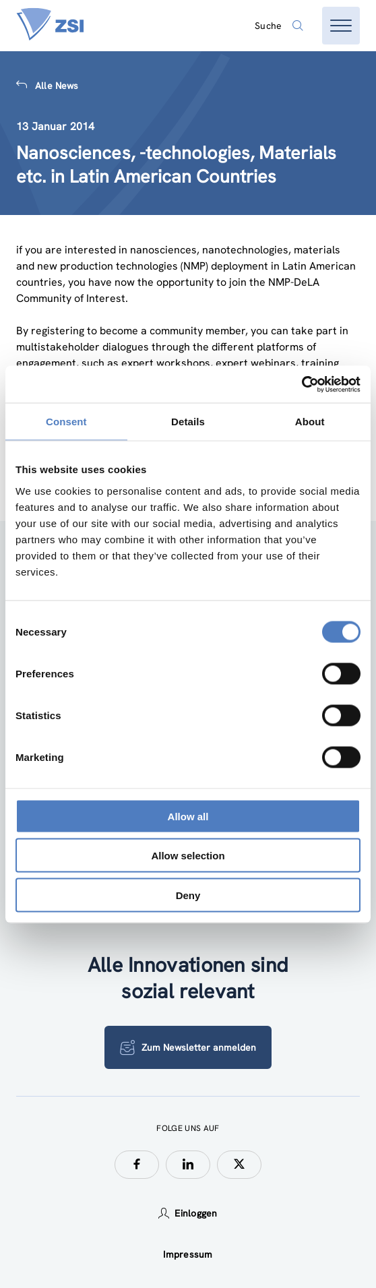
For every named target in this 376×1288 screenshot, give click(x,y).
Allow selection (187, 855)
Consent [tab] (66, 421)
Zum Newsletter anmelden (188, 1047)
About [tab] (310, 421)
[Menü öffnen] (341, 25)
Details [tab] (188, 421)
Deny (188, 894)
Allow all (188, 816)
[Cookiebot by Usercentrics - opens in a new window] (302, 384)
